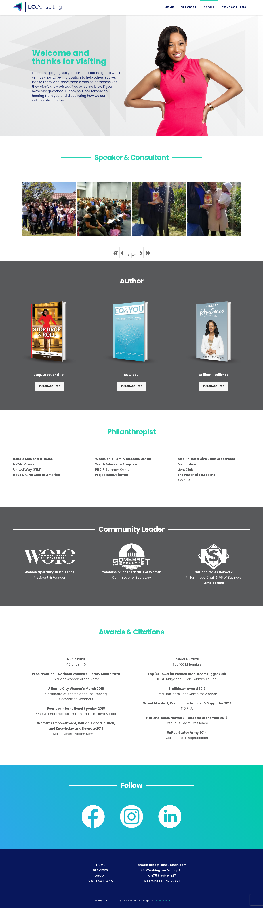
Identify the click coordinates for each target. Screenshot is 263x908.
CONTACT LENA (100, 881)
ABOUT (100, 875)
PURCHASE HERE (49, 386)
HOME (100, 865)
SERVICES (100, 870)
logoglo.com (162, 900)
